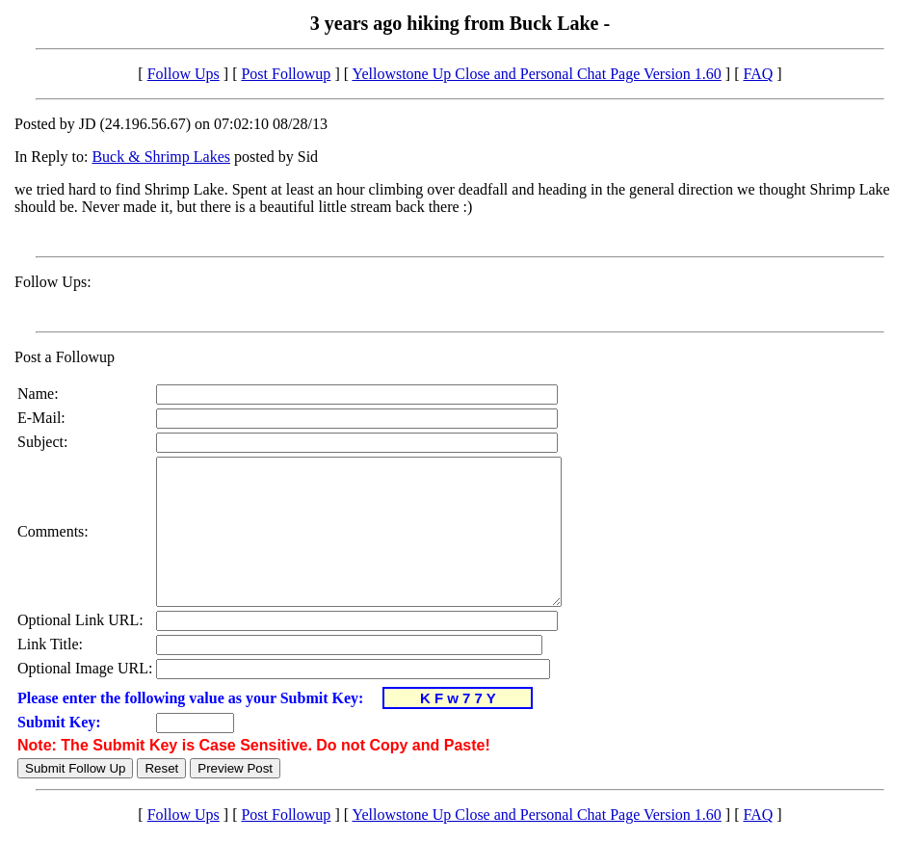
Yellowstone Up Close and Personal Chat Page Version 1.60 (536, 74)
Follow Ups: (53, 282)
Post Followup (285, 74)
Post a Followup (64, 357)
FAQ (758, 74)
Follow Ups (183, 74)
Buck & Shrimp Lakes (161, 156)
